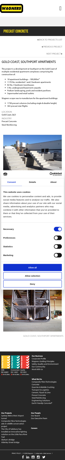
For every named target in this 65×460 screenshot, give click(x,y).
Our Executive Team (39, 418)
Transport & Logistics (40, 390)
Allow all (32, 267)
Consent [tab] (11, 182)
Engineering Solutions (41, 400)
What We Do (37, 379)
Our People (36, 413)
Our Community (38, 366)
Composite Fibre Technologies (44, 382)
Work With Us (37, 369)
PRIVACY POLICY (16, 453)
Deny (32, 284)
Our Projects (6, 413)
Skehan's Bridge (8, 439)
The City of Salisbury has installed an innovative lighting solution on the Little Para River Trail (14, 433)
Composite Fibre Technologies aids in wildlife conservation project (13, 424)
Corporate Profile (39, 358)
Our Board (35, 415)
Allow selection (32, 276)
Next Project (54, 53)
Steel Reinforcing (39, 398)
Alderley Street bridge (10, 442)
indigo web (39, 453)
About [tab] (53, 182)
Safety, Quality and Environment (45, 364)
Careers (34, 428)
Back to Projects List (49, 39)
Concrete (35, 384)
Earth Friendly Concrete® (42, 403)
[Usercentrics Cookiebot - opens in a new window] (49, 174)
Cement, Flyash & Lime (41, 392)
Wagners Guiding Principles (43, 361)
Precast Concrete (39, 395)
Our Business (37, 356)
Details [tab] (32, 182)
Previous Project (52, 46)
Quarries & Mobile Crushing (43, 387)
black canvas (47, 453)
